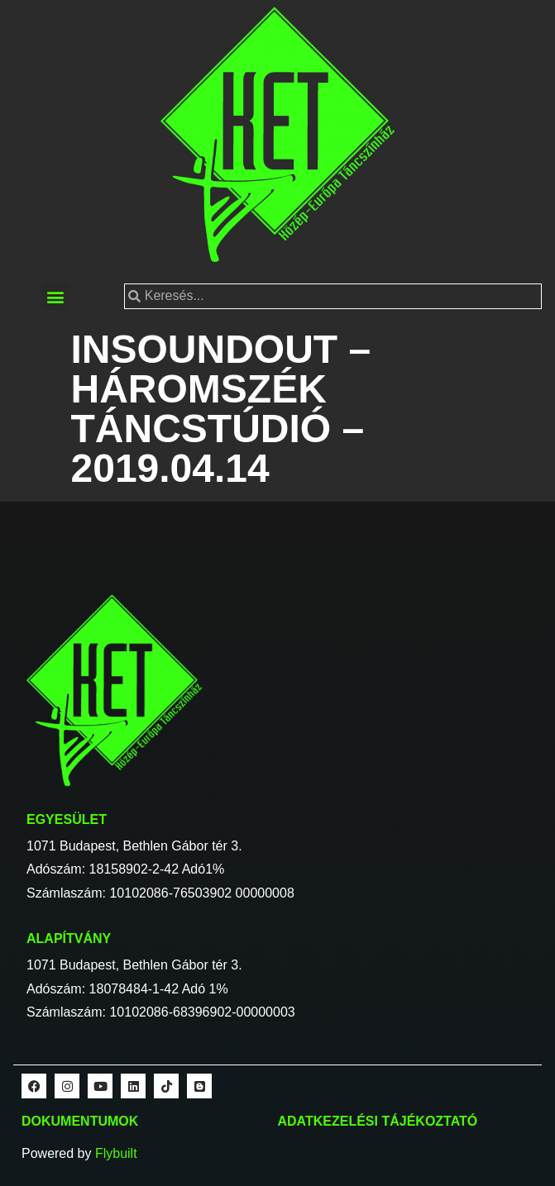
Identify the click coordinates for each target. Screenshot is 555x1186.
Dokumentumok (80, 1121)
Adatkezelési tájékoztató (378, 1121)
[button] (55, 296)
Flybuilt (116, 1153)
